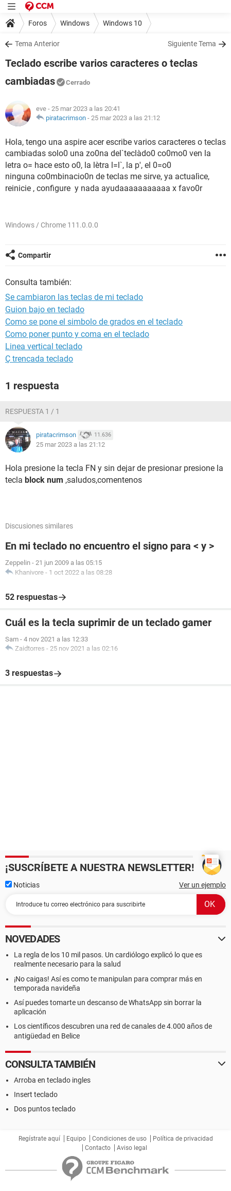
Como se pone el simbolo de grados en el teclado (94, 322)
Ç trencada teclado (39, 359)
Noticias (22, 885)
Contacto (98, 1147)
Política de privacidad (183, 1138)
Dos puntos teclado (45, 1109)
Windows (75, 23)
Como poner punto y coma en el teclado (77, 334)
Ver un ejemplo (202, 885)
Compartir (34, 255)
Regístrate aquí (39, 1138)
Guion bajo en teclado (44, 309)
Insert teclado (36, 1094)
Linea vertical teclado (43, 346)
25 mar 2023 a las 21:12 (125, 118)
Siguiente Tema (192, 44)
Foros (37, 23)
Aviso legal (132, 1147)
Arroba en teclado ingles (52, 1080)
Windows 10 (122, 23)
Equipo (76, 1138)
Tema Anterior (37, 44)
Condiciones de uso (119, 1138)
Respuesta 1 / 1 (32, 411)
